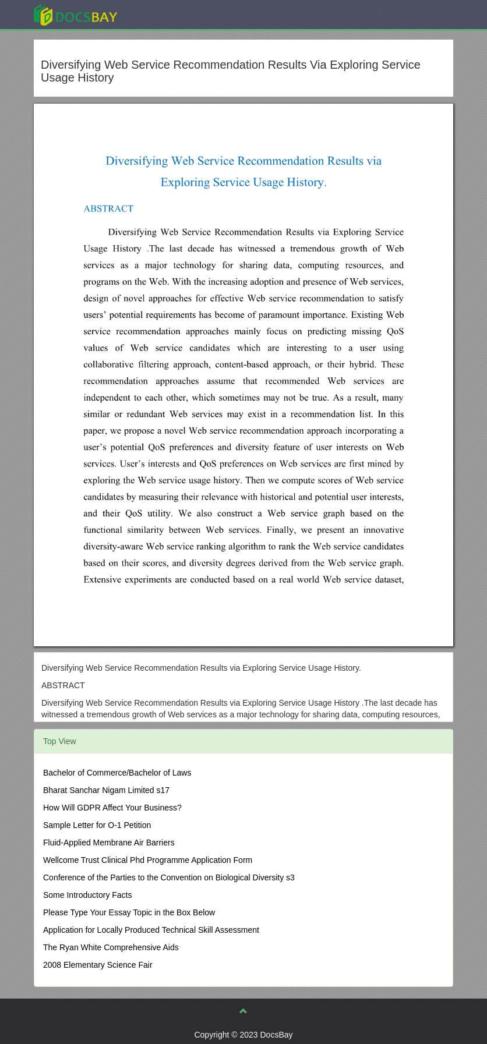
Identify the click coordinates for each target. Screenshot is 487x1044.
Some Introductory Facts (87, 895)
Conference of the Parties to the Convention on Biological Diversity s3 (169, 877)
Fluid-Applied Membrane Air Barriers (109, 842)
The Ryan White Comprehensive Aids (111, 947)
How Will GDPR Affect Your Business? (112, 807)
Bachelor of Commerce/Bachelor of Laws (117, 772)
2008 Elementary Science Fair (98, 964)
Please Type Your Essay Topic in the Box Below (129, 912)
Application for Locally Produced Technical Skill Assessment (151, 930)
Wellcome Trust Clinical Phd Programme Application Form (147, 860)
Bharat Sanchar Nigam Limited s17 (106, 790)
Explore (163, 14)
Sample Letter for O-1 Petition (97, 825)
